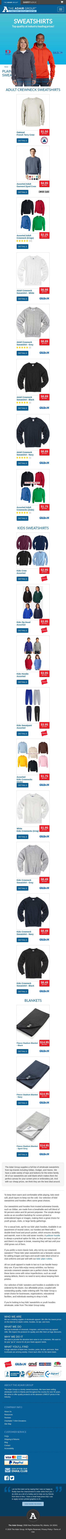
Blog (6, 1442)
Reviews (7, 1418)
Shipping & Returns (11, 1439)
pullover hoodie (53, 1235)
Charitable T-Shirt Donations (15, 1421)
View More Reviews (33, 1504)
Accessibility (9, 1448)
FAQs (6, 1436)
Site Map (7, 1424)
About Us (7, 1412)
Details (22, 140)
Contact (7, 1445)
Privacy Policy (46, 1529)
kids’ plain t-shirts (44, 1259)
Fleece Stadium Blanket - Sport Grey (27, 1147)
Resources (8, 1415)
